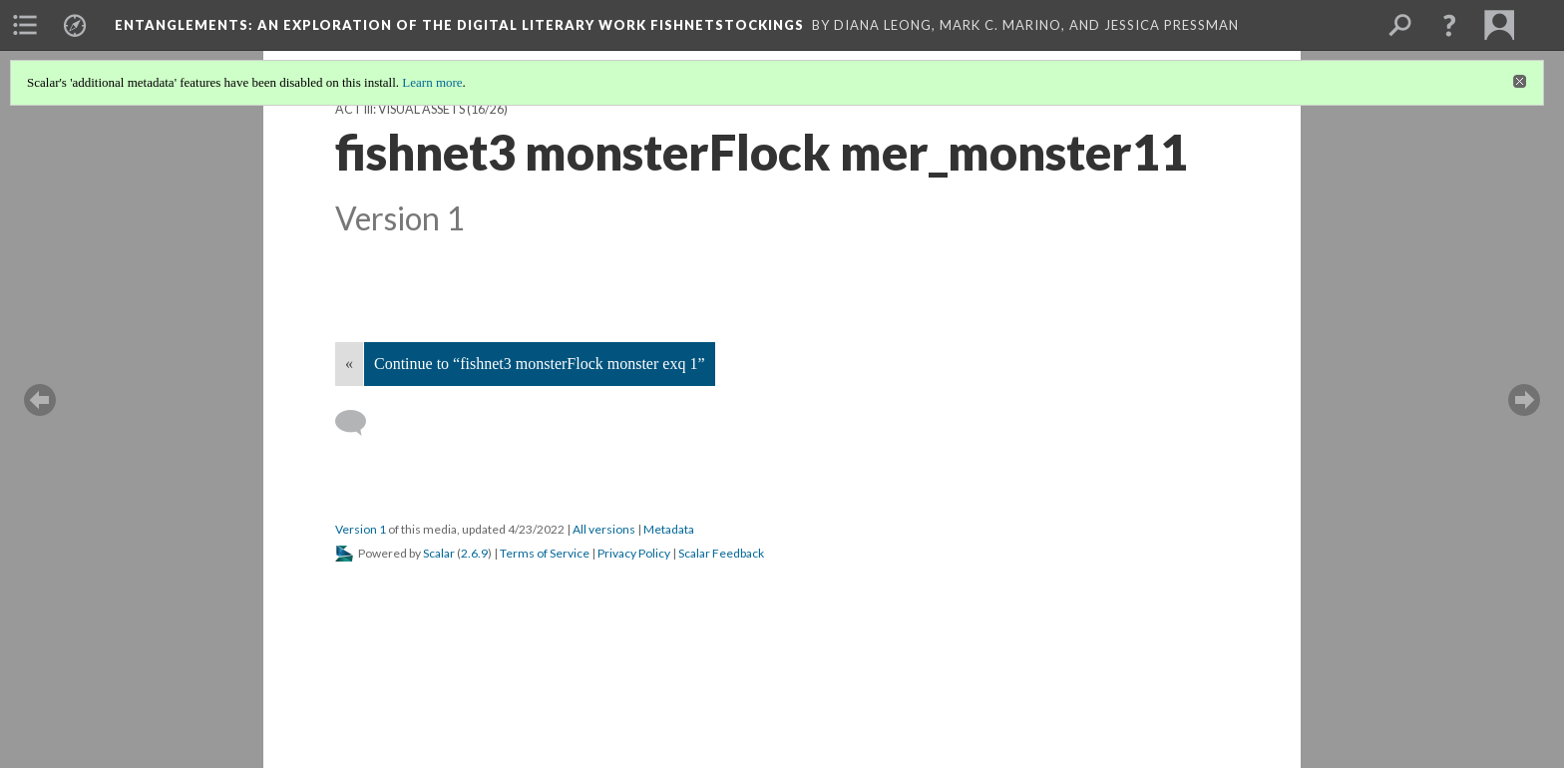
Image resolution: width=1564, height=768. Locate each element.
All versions (604, 529)
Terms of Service (544, 553)
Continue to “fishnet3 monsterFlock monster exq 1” (539, 363)
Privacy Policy (633, 553)
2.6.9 (474, 553)
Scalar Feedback (721, 553)
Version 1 (360, 529)
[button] (1449, 25)
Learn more (432, 82)
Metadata (668, 529)
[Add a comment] (359, 423)
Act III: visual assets (400, 109)
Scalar (439, 553)
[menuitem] (25, 25)
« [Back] (349, 363)
